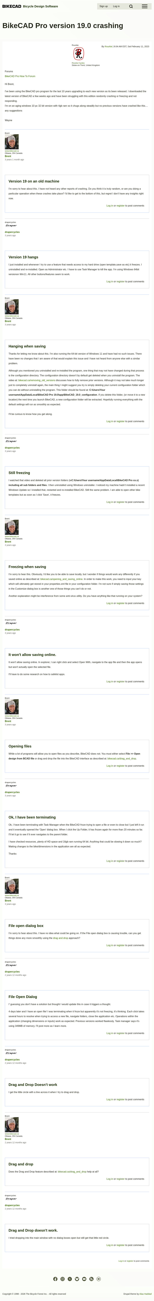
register (121, 1245)
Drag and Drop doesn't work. (33, 1230)
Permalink (77, 650)
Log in (109, 1245)
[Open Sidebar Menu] (145, 6)
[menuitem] (104, 6)
